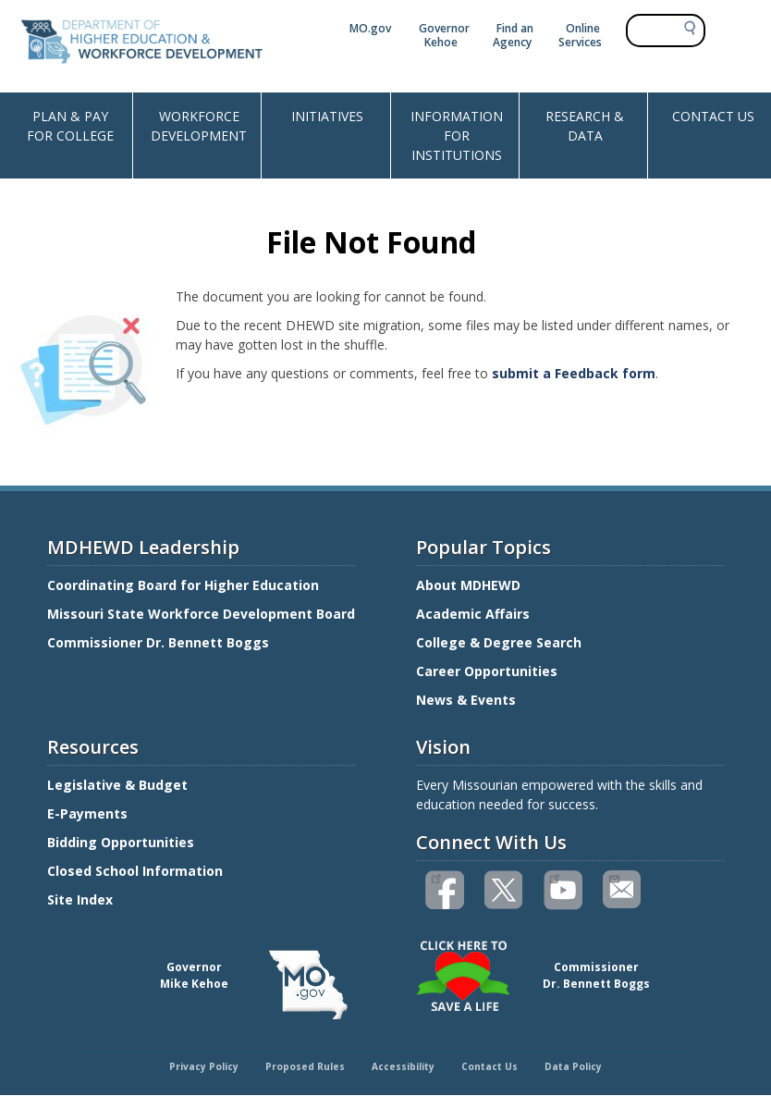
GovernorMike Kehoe (194, 975)
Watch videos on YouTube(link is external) (554, 876)
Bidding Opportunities (122, 842)
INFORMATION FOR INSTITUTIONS (456, 135)
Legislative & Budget (119, 785)
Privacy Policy (204, 1066)
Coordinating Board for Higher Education (185, 585)
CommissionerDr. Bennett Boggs (596, 975)
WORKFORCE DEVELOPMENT (199, 125)
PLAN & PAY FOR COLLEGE (70, 125)
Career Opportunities (486, 671)
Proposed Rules (305, 1066)
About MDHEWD (468, 585)
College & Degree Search (500, 642)
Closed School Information (135, 871)
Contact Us (489, 1066)
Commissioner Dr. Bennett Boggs (158, 642)
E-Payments (87, 813)
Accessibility (403, 1066)
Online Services (580, 35)
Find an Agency (513, 35)
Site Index (81, 899)
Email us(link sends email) (613, 876)
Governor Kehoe (444, 35)
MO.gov (370, 28)
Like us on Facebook (436, 876)
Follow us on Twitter (504, 890)
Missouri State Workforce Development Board (201, 613)
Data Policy (573, 1066)
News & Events (466, 699)
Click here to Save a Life (388, 943)
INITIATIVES (327, 116)
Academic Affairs (474, 613)
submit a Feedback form (573, 373)
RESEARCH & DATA (584, 125)
